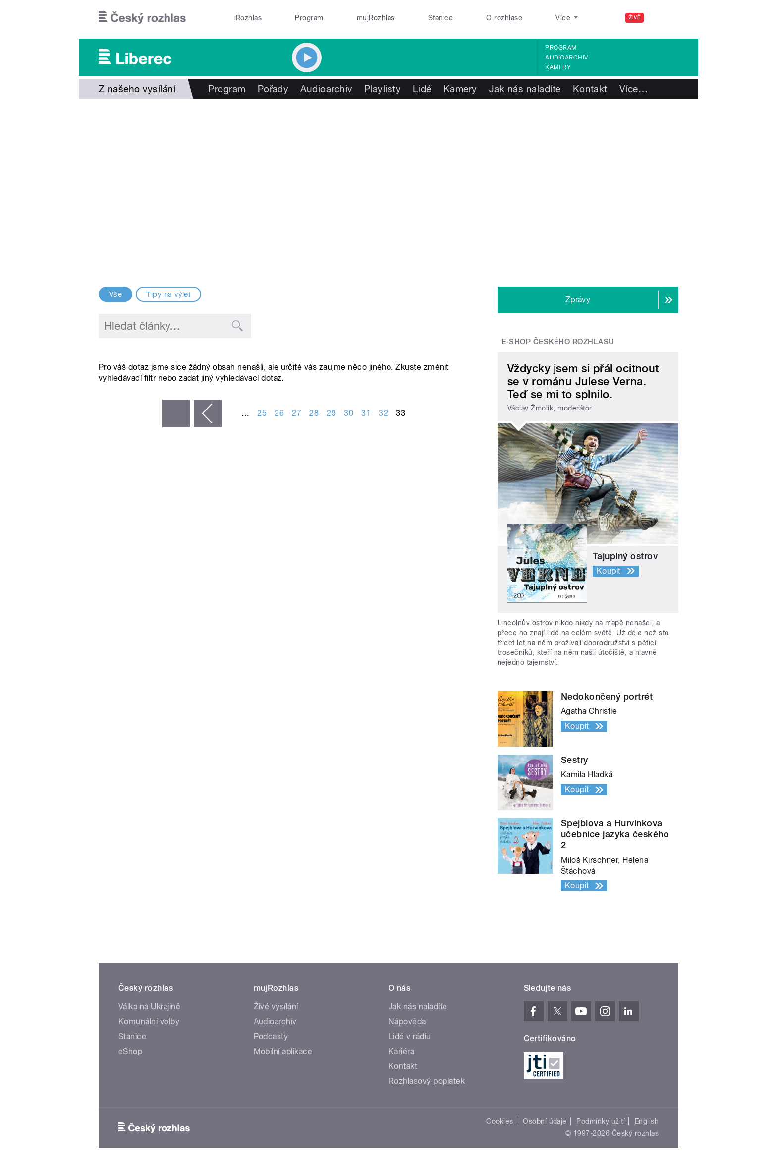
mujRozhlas (376, 18)
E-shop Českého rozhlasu (557, 341)
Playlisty (382, 88)
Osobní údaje (545, 1121)
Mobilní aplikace (283, 1051)
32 (383, 413)
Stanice (440, 18)
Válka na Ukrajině (149, 1006)
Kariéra (401, 1051)
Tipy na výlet (168, 294)
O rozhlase (504, 18)
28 (314, 413)
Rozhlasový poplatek (426, 1081)
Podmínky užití (600, 1121)
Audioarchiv (566, 57)
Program (309, 18)
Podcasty (271, 1036)
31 (366, 413)
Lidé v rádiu (409, 1036)
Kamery (558, 67)
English (647, 1121)
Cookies (499, 1121)
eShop (130, 1051)
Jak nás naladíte (525, 88)
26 (279, 413)
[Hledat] (665, 18)
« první (176, 413)
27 (296, 413)
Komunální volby (148, 1021)
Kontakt (590, 88)
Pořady (273, 88)
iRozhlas (248, 18)
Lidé (422, 88)
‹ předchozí (208, 413)
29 (331, 413)
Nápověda (407, 1021)
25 (262, 413)
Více (633, 88)
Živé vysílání (276, 1006)
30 (348, 413)
